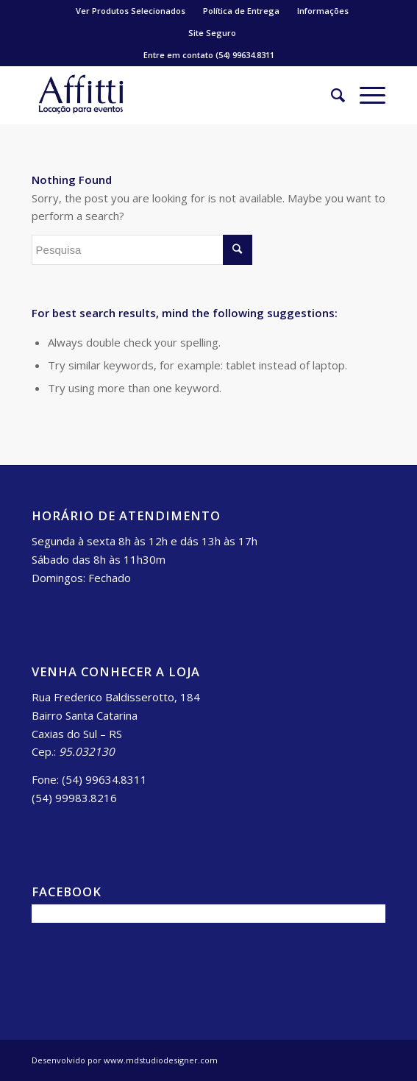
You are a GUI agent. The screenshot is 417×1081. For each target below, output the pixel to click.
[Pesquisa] (330, 94)
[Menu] (365, 94)
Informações (323, 10)
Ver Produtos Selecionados (130, 10)
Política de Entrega (241, 10)
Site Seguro (212, 32)
